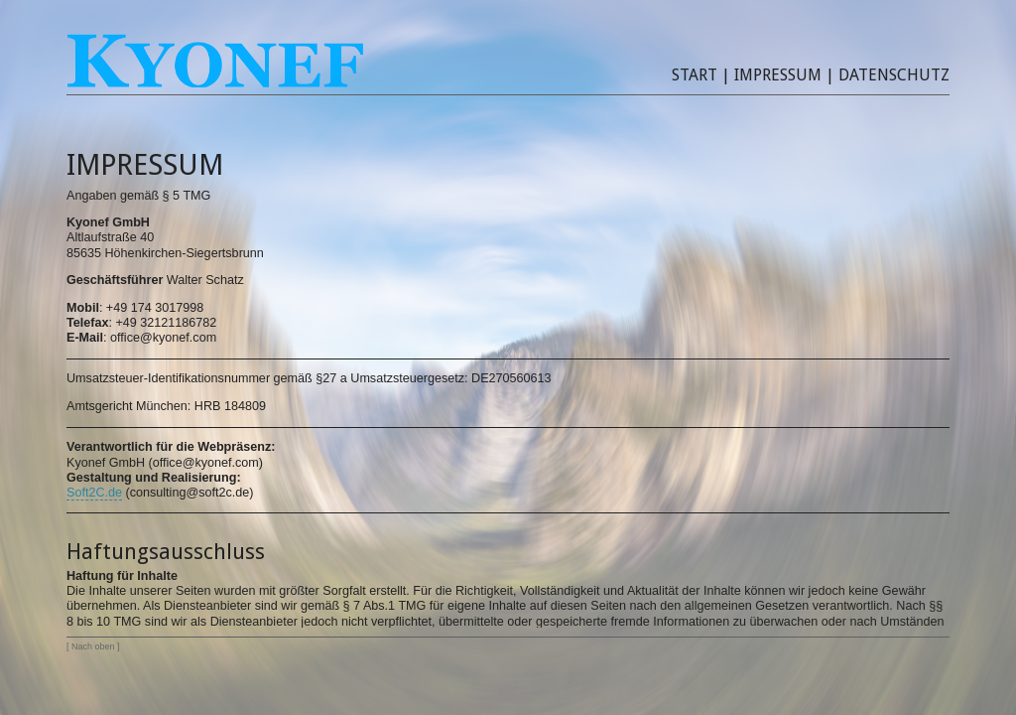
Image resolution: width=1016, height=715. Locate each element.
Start (694, 75)
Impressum (778, 75)
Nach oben (92, 646)
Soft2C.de (94, 493)
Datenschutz (894, 75)
